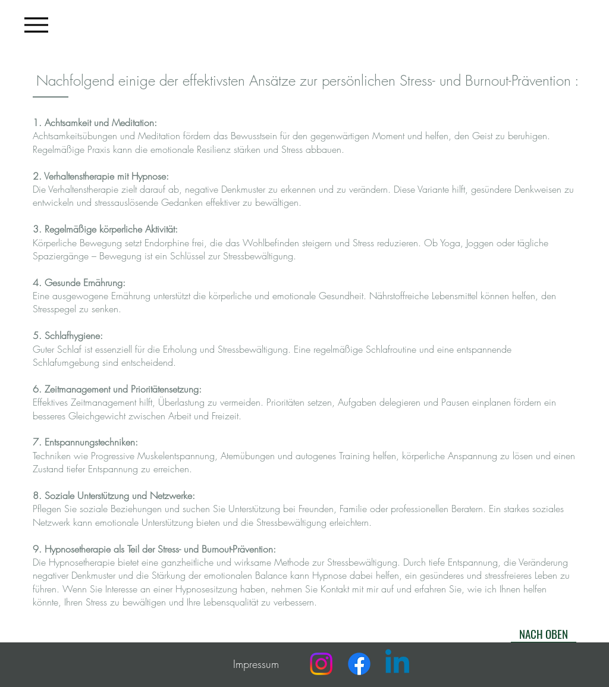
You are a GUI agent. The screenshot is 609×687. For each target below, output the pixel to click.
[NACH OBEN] (543, 633)
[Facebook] (359, 664)
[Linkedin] (397, 664)
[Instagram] (321, 664)
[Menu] (36, 24)
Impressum (256, 664)
